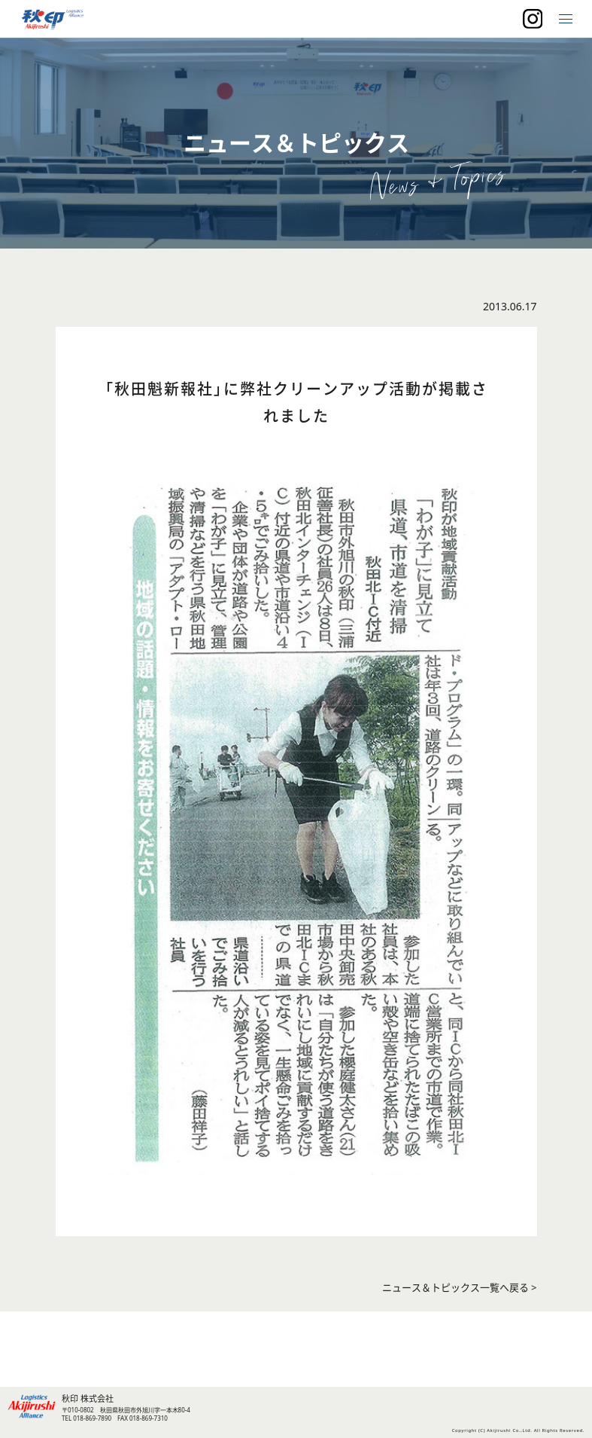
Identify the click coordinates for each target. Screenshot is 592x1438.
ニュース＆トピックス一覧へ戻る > (459, 1288)
